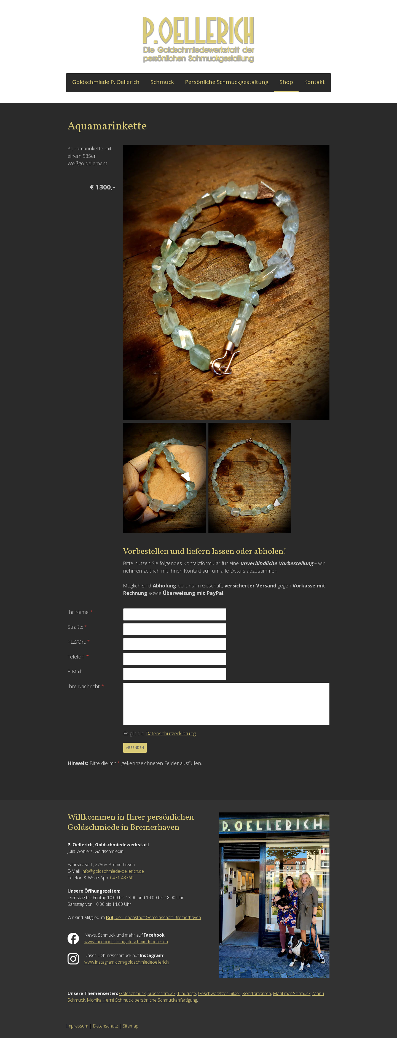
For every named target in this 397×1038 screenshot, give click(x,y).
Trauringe (186, 993)
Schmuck (162, 82)
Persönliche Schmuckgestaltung (227, 82)
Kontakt (314, 82)
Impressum (77, 1026)
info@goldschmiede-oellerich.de (113, 871)
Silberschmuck (161, 993)
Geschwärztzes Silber (219, 993)
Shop (286, 82)
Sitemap (130, 1026)
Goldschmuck (132, 993)
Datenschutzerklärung (171, 733)
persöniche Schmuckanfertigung (166, 1000)
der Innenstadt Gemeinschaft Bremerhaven (153, 917)
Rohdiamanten (256, 993)
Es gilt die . (160, 733)
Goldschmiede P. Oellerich (106, 82)
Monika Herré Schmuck (110, 1000)
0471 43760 (121, 878)
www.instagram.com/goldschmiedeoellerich (126, 962)
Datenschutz (105, 1026)
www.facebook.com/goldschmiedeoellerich (126, 942)
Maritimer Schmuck (291, 993)
